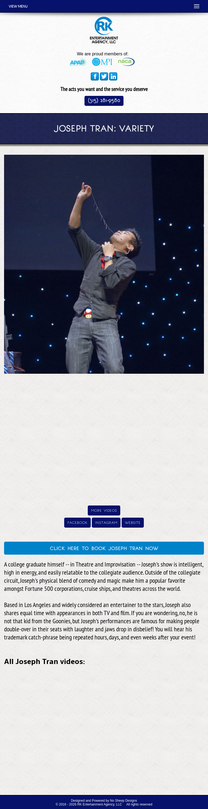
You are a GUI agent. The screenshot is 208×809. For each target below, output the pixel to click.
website (133, 522)
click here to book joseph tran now (104, 547)
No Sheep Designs (123, 801)
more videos (104, 510)
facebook (77, 522)
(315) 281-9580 (104, 100)
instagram (106, 522)
